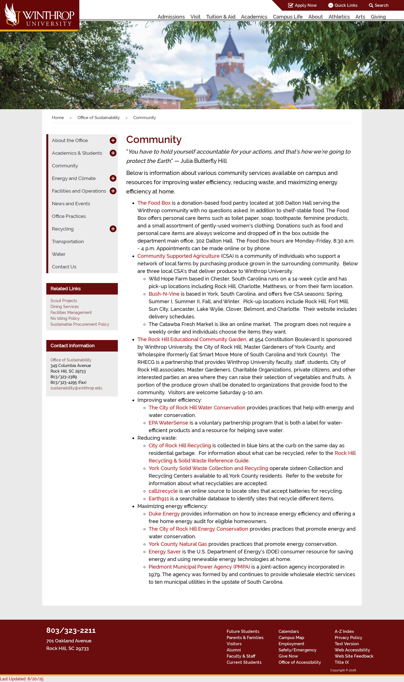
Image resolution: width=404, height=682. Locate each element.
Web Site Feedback (354, 656)
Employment (291, 643)
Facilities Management (71, 312)
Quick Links (346, 5)
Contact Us (64, 267)
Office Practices (69, 216)
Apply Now (306, 5)
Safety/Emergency (297, 650)
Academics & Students (77, 153)
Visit (195, 17)
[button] (30, 60)
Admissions (171, 17)
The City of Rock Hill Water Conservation (197, 407)
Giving (378, 17)
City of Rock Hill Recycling (180, 445)
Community (65, 165)
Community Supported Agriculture (178, 256)
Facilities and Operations (79, 191)
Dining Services (64, 306)
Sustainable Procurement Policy (79, 324)
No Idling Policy (65, 318)
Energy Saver (165, 552)
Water (58, 254)
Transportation (68, 241)
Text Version (347, 643)
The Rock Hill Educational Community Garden (191, 339)
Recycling (63, 229)
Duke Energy (164, 514)
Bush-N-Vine (164, 294)
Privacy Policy (348, 637)
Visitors (234, 643)
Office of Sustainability (98, 117)
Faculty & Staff (241, 656)
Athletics (339, 17)
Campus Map (291, 637)
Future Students (243, 631)
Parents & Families (245, 637)
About (315, 17)
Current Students (244, 662)
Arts (360, 17)
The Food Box (154, 203)
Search (382, 5)
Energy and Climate (74, 178)
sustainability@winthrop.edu (76, 388)
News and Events (71, 203)
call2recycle (163, 491)
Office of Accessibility (300, 662)
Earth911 (159, 498)
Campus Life (288, 17)
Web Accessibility (352, 650)
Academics (254, 17)
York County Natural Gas (178, 544)
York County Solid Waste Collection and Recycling (208, 468)
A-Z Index (344, 631)
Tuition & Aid (220, 17)
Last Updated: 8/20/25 (21, 679)
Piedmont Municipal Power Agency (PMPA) (199, 567)
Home (58, 117)
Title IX (342, 662)
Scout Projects (63, 300)
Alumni (234, 650)
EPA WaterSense (168, 423)
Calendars (289, 631)
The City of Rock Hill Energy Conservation (198, 529)
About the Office (70, 140)
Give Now (288, 656)
